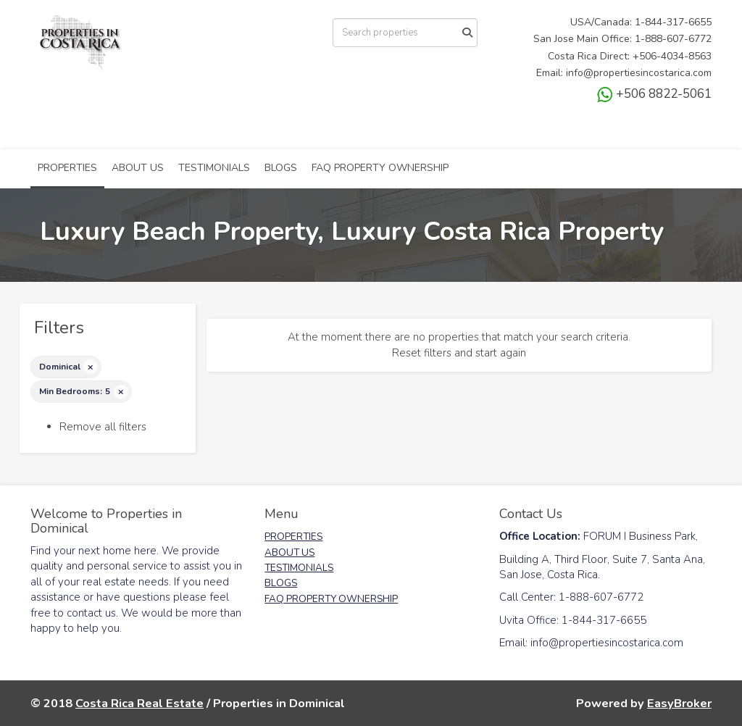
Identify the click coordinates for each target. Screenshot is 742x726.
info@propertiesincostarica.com (639, 73)
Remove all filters (102, 427)
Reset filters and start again (459, 353)
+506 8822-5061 (654, 93)
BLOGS (280, 168)
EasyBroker (679, 703)
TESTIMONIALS (214, 168)
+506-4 (650, 56)
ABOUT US (138, 168)
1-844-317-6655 (673, 22)
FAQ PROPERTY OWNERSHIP (380, 168)
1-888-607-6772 (673, 39)
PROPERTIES (67, 168)
